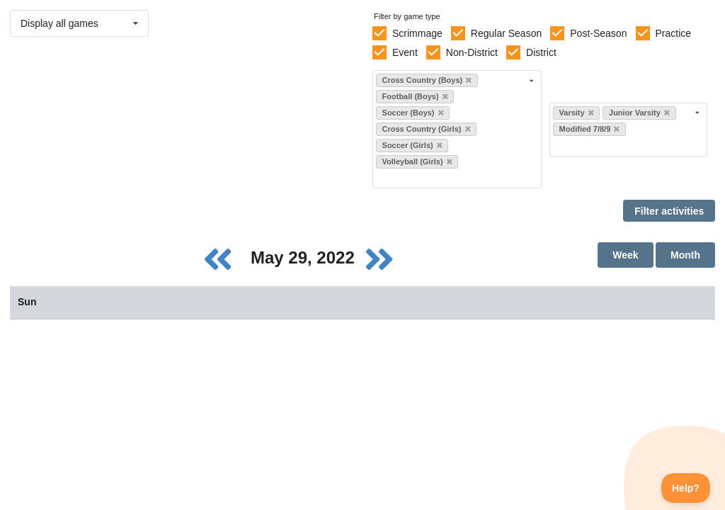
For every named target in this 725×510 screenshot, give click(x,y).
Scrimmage (417, 33)
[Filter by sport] (451, 178)
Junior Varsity (639, 112)
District (541, 52)
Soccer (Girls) (412, 145)
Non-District (472, 52)
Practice (674, 33)
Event (405, 52)
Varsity (576, 112)
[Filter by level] (622, 145)
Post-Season (598, 33)
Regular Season (506, 33)
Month (685, 255)
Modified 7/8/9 (589, 129)
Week (625, 255)
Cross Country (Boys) (427, 80)
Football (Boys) (415, 96)
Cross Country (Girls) (426, 129)
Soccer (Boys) (413, 112)
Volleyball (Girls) (417, 161)
